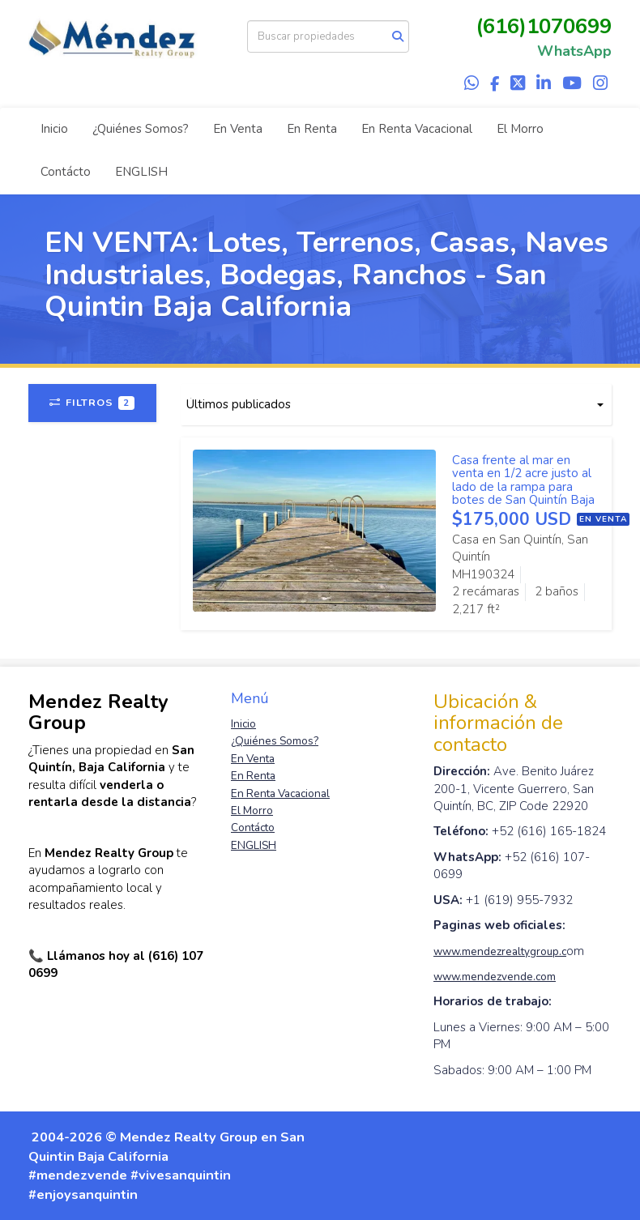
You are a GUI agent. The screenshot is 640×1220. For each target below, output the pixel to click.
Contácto (66, 172)
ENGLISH (141, 172)
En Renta (312, 129)
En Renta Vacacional (416, 129)
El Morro (520, 129)
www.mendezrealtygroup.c (499, 951)
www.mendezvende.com (494, 976)
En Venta (237, 129)
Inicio (54, 129)
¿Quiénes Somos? (140, 129)
